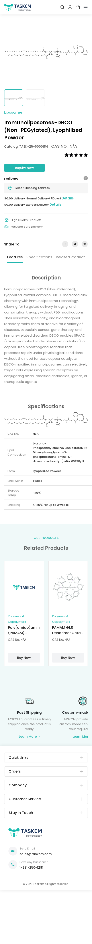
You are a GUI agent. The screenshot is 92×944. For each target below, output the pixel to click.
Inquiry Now (24, 168)
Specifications (39, 257)
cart (78, 7)
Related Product (70, 257)
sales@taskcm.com (36, 854)
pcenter (70, 7)
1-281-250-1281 (31, 867)
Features (15, 257)
